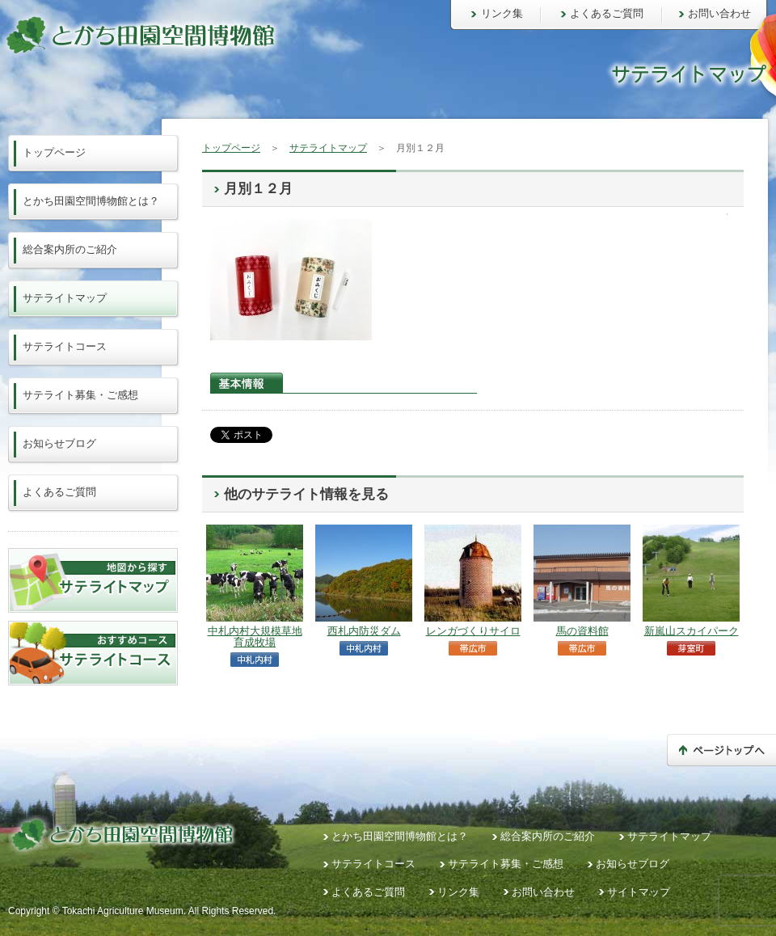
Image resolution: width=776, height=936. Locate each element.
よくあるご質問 (606, 13)
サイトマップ (638, 892)
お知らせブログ (59, 443)
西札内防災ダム (364, 631)
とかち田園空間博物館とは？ (91, 201)
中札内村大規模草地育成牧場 (255, 636)
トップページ (231, 148)
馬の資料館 (582, 631)
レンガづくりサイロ (473, 631)
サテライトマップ (328, 148)
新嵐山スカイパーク (691, 631)
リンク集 (502, 13)
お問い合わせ (719, 13)
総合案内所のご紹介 (70, 249)
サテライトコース (65, 346)
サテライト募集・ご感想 (80, 395)
